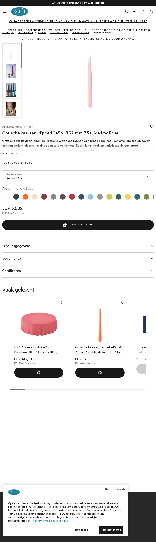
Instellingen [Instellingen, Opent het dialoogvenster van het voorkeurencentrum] (81, 530)
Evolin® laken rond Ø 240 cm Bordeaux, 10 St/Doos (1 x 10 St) (35, 350)
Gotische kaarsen (59, 33)
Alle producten (25, 33)
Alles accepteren (111, 530)
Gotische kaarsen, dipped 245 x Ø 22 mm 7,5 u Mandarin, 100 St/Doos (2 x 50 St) (99, 350)
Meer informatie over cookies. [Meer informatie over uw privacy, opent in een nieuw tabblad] (50, 521)
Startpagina (8, 33)
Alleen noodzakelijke (115, 489)
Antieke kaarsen (80, 33)
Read (8, 153)
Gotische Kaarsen (102, 33)
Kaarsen (42, 33)
